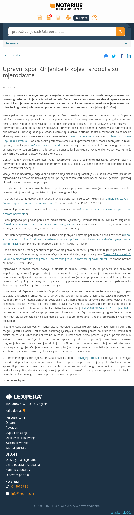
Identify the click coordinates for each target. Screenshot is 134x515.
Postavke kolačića (120, 512)
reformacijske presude (46, 145)
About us (12, 428)
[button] (81, 18)
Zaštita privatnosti (18, 443)
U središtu (15, 55)
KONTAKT (13, 482)
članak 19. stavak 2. (82, 136)
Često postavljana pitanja (23, 465)
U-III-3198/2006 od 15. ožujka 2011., (106, 308)
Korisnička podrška (18, 470)
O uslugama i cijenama (21, 460)
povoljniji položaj (88, 358)
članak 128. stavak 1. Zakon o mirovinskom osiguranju (38, 224)
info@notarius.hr (22, 494)
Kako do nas (15, 411)
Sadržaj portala (16, 448)
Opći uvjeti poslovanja (21, 438)
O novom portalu (17, 475)
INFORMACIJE (15, 418)
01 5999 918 (19, 487)
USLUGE (11, 454)
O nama (11, 423)
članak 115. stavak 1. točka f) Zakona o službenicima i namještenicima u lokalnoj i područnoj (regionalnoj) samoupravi (67, 239)
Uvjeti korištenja (17, 433)
